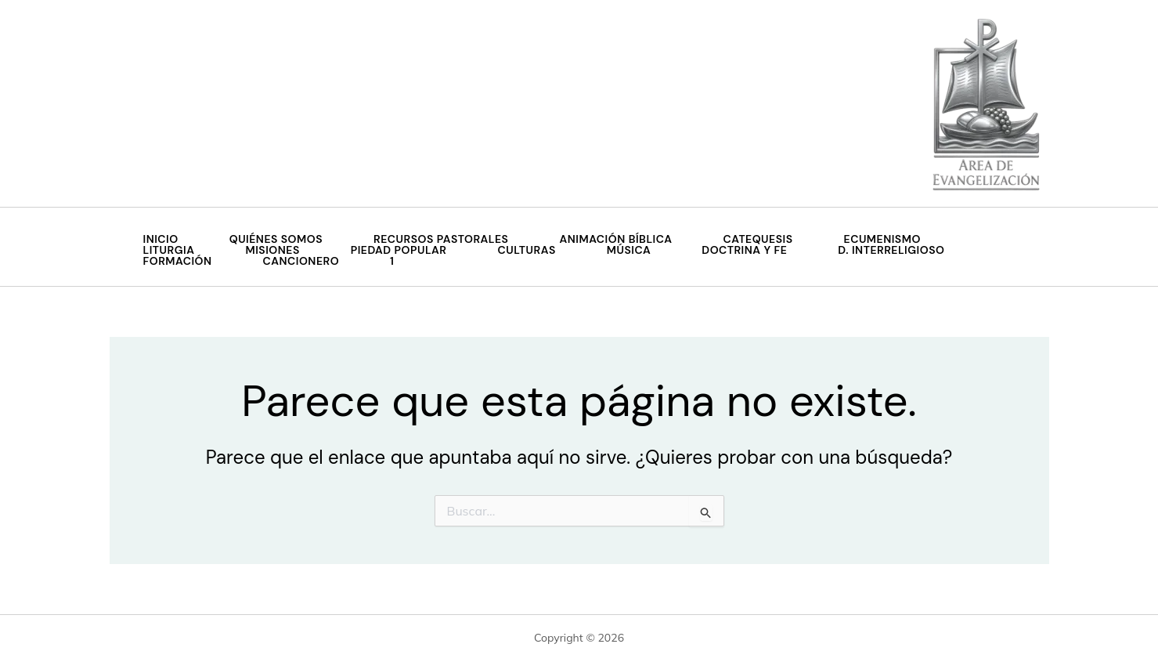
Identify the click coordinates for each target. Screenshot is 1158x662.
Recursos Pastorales (440, 238)
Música (629, 249)
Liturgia (169, 249)
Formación (177, 260)
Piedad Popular (399, 249)
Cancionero (301, 260)
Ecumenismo (882, 238)
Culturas (527, 249)
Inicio (161, 238)
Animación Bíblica (615, 238)
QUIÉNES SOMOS (276, 238)
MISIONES (272, 249)
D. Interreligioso (891, 249)
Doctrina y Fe (744, 249)
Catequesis (758, 238)
